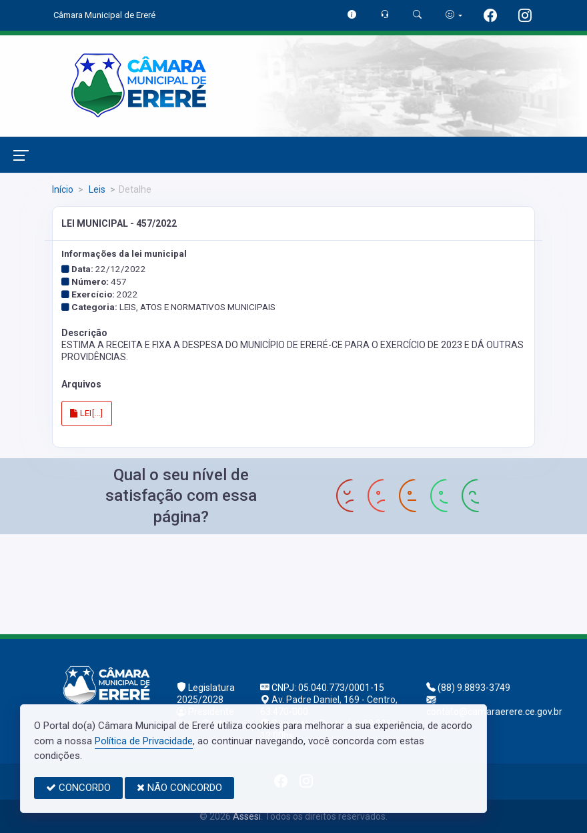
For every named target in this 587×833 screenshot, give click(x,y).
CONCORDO (78, 788)
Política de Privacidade (144, 741)
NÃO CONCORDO (179, 788)
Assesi (247, 816)
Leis (96, 189)
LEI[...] (86, 413)
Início (62, 189)
